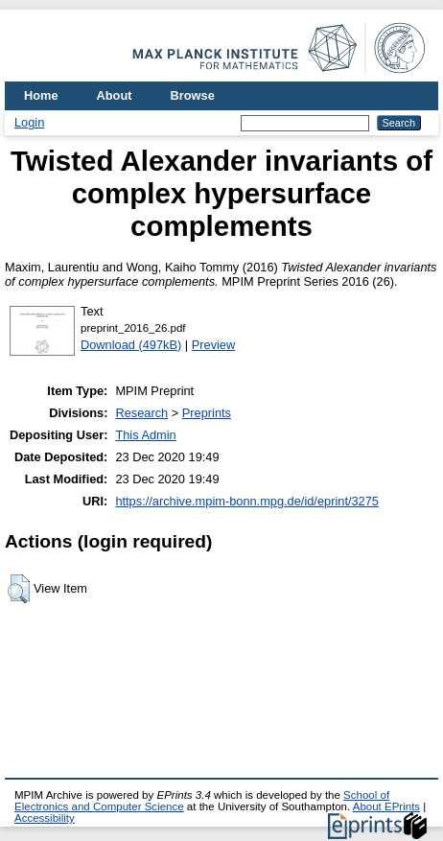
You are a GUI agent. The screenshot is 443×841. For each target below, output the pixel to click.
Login (29, 122)
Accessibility (44, 818)
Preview (214, 345)
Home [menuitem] (41, 95)
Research (141, 413)
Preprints (206, 413)
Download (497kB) (131, 345)
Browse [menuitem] (193, 95)
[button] (19, 588)
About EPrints (386, 806)
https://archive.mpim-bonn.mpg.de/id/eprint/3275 (247, 501)
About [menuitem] (114, 95)
